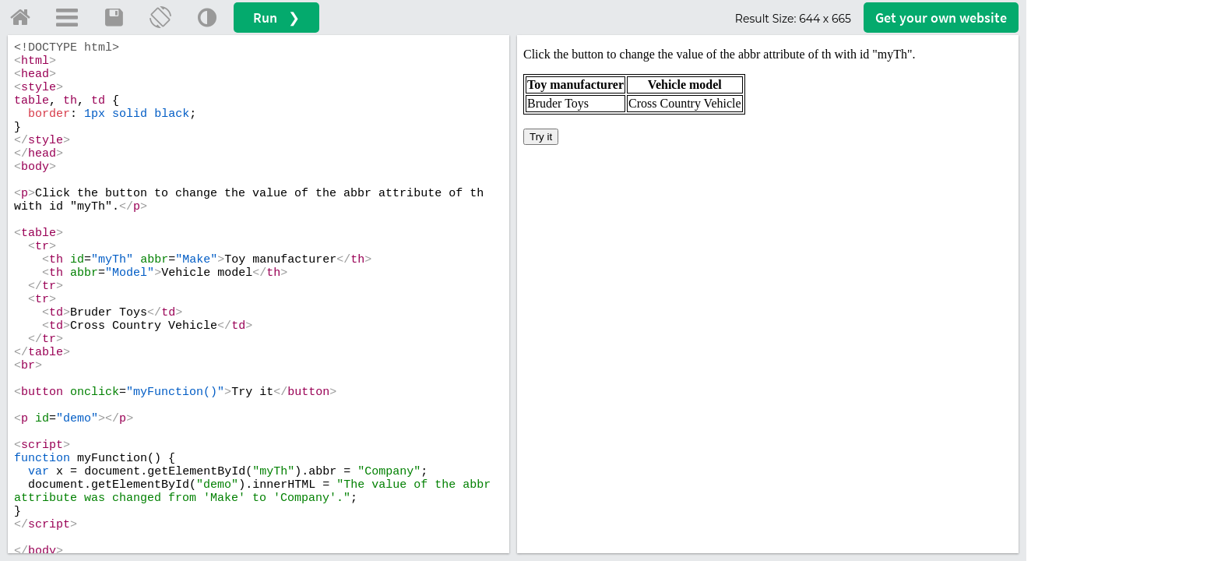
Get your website (941, 17)
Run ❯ (276, 17)
